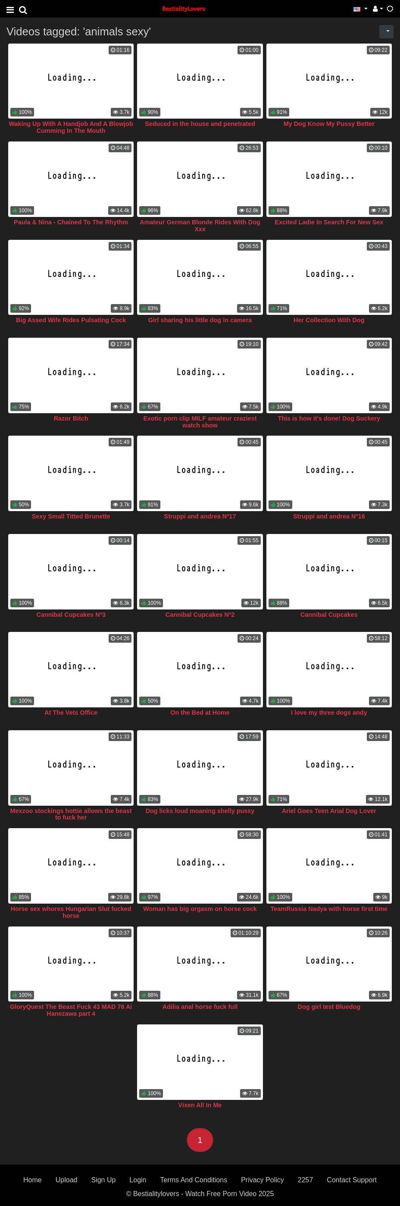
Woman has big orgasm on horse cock (200, 908)
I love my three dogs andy (329, 712)
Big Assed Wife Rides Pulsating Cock (71, 320)
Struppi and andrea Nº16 (329, 516)
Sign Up (103, 1180)
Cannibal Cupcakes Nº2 (200, 614)
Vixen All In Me (200, 1105)
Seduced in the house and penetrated (200, 123)
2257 (305, 1180)
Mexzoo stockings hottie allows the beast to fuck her (71, 814)
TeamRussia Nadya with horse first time (329, 908)
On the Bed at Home (200, 712)
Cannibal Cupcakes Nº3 (70, 614)
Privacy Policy (262, 1180)
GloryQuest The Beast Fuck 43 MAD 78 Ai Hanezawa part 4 (71, 1010)
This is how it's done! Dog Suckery (329, 418)
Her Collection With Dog (329, 320)
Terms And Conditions (194, 1180)
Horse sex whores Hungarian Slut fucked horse (71, 912)
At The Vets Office (70, 712)
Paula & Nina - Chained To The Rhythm (71, 222)
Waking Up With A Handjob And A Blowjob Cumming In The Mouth (71, 127)
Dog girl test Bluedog (329, 1006)
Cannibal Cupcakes (329, 614)
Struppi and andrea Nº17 (200, 516)
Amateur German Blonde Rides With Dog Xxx (200, 225)
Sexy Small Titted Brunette (71, 516)
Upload (67, 1180)
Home (32, 1180)
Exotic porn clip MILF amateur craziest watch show (199, 422)
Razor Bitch (71, 418)
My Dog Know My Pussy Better (329, 123)
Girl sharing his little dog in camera (200, 320)
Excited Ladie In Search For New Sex (329, 222)
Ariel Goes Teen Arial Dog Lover (329, 810)
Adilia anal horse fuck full (199, 1006)
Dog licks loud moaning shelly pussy (200, 810)
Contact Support (352, 1180)
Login (137, 1180)
